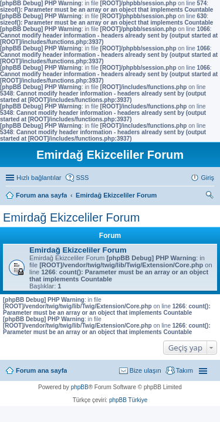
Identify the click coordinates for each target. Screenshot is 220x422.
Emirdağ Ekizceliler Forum (71, 217)
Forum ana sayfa (41, 370)
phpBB (80, 387)
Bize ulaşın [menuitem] (145, 370)
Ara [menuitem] (211, 196)
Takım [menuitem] (184, 370)
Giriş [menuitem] (207, 177)
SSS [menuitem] (82, 177)
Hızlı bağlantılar (38, 177)
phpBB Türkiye (128, 400)
